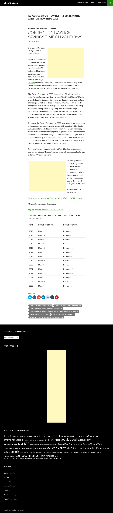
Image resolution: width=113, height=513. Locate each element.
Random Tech (34, 28)
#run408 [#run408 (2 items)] (8, 436)
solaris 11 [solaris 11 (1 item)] (26, 452)
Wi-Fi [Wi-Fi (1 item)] (56, 456)
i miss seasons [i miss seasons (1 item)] (34, 444)
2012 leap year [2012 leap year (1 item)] (25, 436)
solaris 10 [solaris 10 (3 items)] (17, 451)
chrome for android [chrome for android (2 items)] (13, 439)
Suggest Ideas (9, 482)
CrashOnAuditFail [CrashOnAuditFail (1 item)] (40, 440)
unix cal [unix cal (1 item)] (100, 452)
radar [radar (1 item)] (78, 444)
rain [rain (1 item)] (81, 444)
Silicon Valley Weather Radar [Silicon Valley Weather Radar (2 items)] (87, 448)
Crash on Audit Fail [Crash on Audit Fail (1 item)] (29, 440)
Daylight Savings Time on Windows (68, 305)
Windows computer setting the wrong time (46, 317)
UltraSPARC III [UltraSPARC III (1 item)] (85, 452)
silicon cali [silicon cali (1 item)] (37, 448)
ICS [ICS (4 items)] (26, 444)
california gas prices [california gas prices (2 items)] (67, 436)
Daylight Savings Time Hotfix (41, 305)
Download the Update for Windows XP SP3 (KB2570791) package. (55, 198)
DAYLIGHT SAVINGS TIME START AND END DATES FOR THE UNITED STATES (54, 311)
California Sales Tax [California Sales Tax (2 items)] (88, 436)
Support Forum (9, 486)
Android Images (82, 3)
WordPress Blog (10, 495)
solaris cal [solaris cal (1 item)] (32, 452)
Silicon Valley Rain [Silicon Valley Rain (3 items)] (60, 448)
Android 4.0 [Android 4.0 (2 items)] (36, 436)
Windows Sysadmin (48, 28)
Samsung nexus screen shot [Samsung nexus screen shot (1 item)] (12, 448)
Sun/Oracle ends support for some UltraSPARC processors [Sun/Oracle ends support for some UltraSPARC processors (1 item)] (53, 452)
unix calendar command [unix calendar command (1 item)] (11, 456)
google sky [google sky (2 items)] (85, 439)
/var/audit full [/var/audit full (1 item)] (17, 436)
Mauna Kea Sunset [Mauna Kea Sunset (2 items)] (66, 444)
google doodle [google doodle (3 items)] (70, 439)
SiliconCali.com (11, 3)
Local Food (101, 3)
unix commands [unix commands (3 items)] (28, 455)
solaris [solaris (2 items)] (7, 451)
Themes (7, 490)
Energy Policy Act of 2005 (39, 314)
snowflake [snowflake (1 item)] (106, 448)
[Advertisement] (66, 63)
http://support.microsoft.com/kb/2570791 (46, 210)
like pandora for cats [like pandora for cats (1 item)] (50, 444)
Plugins (6, 477)
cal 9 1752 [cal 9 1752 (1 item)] (54, 436)
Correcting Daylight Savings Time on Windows (55, 34)
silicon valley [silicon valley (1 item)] (44, 448)
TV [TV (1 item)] (71, 452)
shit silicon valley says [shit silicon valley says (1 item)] (27, 448)
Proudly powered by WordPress (14, 510)
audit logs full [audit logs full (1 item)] (46, 436)
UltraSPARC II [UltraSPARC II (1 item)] (76, 452)
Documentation (9, 473)
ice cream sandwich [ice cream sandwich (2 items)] (14, 444)
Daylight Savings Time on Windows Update (46, 308)
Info (92, 3)
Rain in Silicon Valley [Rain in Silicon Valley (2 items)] (93, 444)
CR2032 (31, 82)
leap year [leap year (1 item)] (41, 444)
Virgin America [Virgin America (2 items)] (46, 455)
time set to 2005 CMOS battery (63, 314)
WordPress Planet (10, 499)
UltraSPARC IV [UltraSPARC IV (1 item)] (93, 452)
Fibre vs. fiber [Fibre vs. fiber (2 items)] (53, 439)
